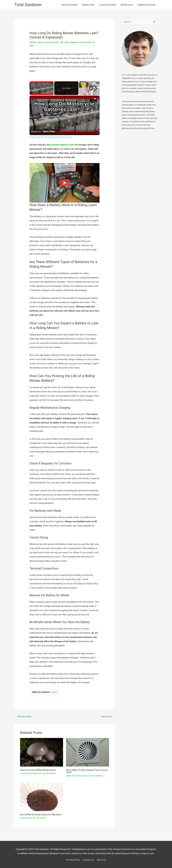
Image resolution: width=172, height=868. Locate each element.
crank (88, 220)
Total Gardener (28, 4)
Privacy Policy (73, 859)
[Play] (91, 88)
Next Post (108, 716)
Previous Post (23, 716)
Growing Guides (69, 4)
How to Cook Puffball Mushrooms (38, 770)
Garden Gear (88, 4)
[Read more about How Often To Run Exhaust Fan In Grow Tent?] (87, 752)
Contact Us (88, 859)
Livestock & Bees (107, 4)
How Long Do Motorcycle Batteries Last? (57, 99)
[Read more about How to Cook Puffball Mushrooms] (41, 752)
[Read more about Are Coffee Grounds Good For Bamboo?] (41, 796)
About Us (101, 859)
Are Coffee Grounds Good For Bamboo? (41, 814)
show (54, 692)
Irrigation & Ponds (146, 4)
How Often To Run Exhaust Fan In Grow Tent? (87, 771)
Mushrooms (127, 4)
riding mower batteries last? (60, 144)
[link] (33, 99)
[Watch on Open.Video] (43, 131)
